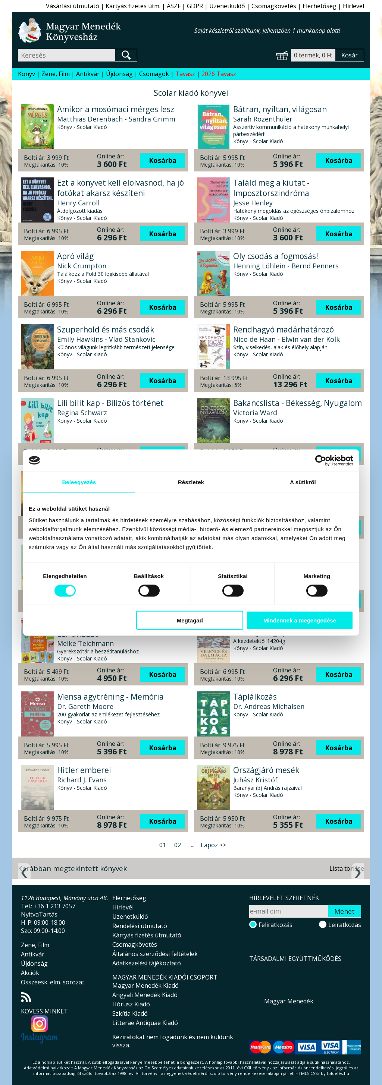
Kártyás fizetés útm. (133, 6)
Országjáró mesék (266, 770)
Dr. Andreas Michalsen (268, 706)
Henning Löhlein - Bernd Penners (286, 265)
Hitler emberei (84, 770)
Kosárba (162, 160)
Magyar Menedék (288, 1001)
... (192, 845)
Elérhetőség (319, 6)
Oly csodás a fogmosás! (275, 256)
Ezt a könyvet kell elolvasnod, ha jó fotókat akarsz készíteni (120, 187)
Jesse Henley (253, 202)
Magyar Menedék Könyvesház (106, 30)
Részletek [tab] (191, 482)
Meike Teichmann (85, 643)
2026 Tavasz (218, 74)
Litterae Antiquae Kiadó (145, 1023)
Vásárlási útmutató (72, 6)
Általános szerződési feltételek (155, 954)
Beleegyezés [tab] (79, 482)
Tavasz (185, 74)
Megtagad (190, 620)
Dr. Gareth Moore (85, 706)
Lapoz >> (213, 845)
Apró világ (75, 256)
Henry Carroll (78, 202)
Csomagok (154, 74)
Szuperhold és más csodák (105, 329)
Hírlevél (353, 6)
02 (177, 845)
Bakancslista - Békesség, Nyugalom (297, 403)
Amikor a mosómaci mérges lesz (115, 109)
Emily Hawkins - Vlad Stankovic (106, 339)
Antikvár (88, 74)
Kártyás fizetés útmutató (146, 935)
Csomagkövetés (273, 6)
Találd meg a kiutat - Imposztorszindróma (271, 187)
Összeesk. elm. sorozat (52, 982)
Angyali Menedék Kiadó (145, 995)
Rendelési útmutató (139, 926)
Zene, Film (55, 74)
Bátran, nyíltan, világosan (280, 109)
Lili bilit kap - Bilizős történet (110, 403)
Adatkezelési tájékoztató (146, 963)
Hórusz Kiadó (131, 1004)
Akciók (30, 973)
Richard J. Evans (82, 779)
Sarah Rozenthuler (262, 118)
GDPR (195, 6)
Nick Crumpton (81, 265)
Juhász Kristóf (255, 779)
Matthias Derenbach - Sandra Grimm (116, 118)
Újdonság (119, 74)
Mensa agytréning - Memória (110, 696)
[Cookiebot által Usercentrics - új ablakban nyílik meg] (320, 460)
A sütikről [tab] (303, 482)
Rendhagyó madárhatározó (283, 329)
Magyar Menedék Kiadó (145, 985)
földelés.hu (338, 1073)
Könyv (26, 74)
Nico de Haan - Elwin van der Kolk (286, 339)
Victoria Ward (255, 412)
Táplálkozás (255, 696)
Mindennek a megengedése (299, 620)
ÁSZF (174, 6)
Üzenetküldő (227, 6)
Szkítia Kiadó (130, 1013)
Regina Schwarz (82, 412)
